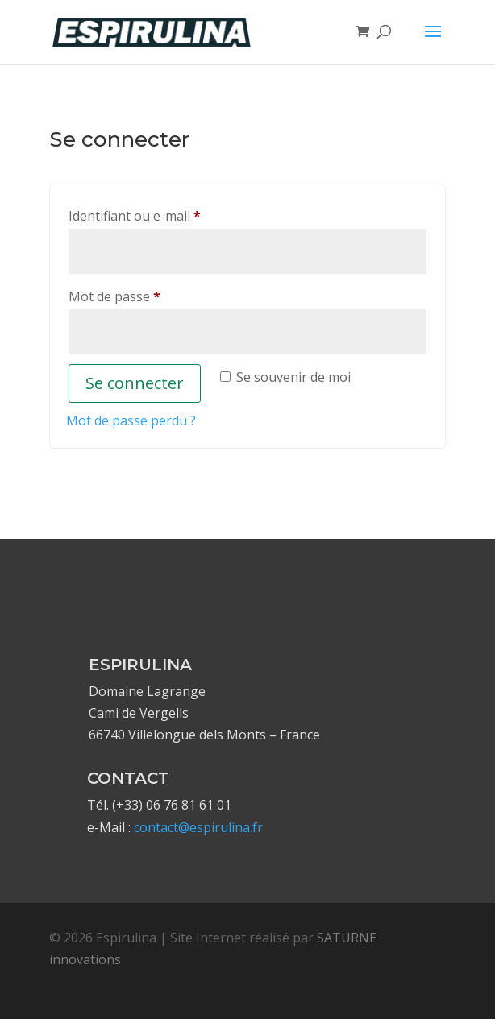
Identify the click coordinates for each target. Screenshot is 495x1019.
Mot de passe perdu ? (131, 420)
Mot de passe (148, 294)
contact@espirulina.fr (198, 827)
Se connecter (134, 383)
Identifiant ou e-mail (168, 214)
